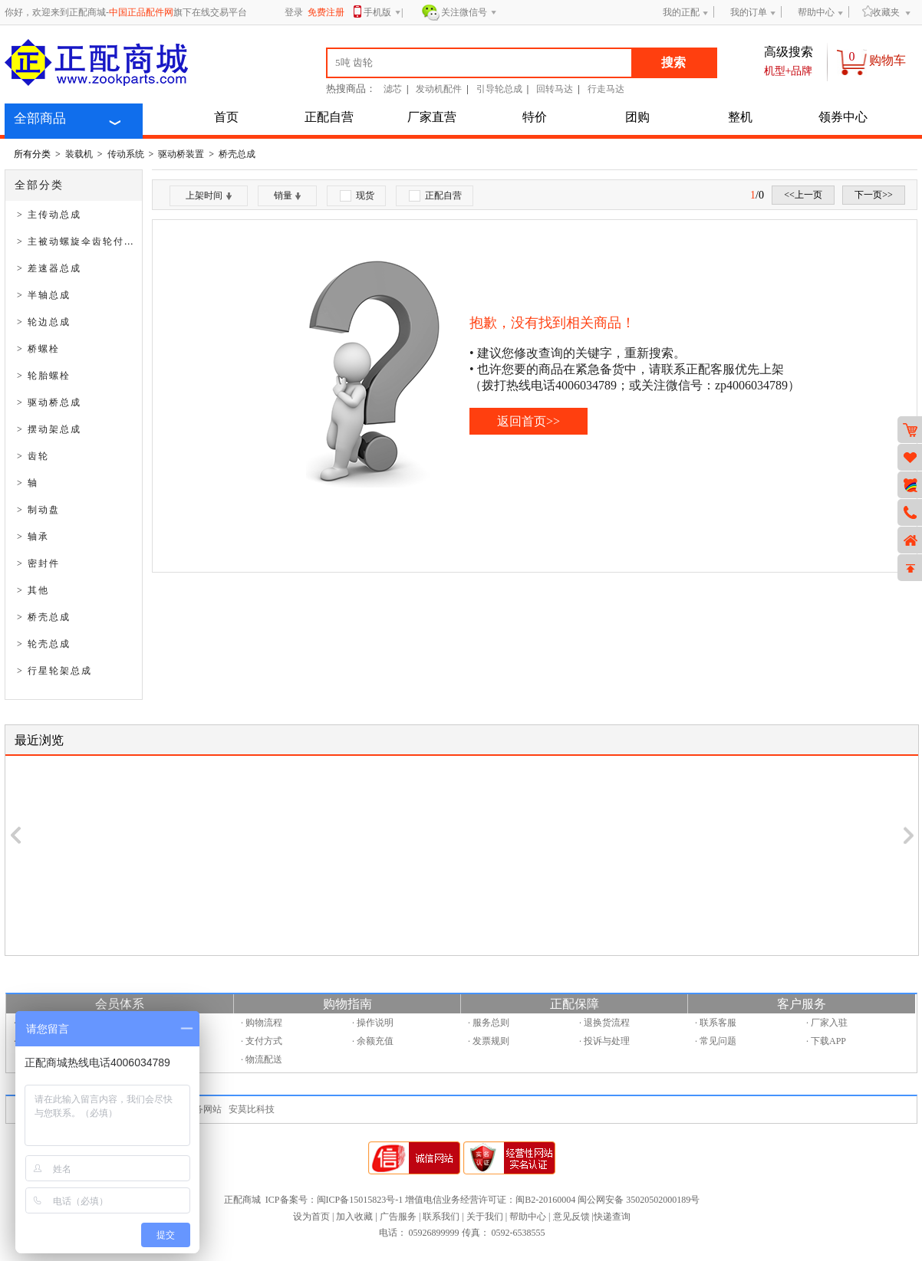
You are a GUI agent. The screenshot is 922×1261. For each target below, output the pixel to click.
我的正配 (681, 12)
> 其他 (33, 590)
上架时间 (209, 195)
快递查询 (612, 1216)
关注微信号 (469, 13)
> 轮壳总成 (44, 644)
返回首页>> (528, 421)
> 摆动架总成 (49, 429)
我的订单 (748, 12)
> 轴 (27, 483)
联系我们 (441, 1216)
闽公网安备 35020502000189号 (639, 1199)
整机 (740, 116)
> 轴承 (33, 536)
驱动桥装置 (181, 154)
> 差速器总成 (49, 268)
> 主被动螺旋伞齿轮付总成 (81, 241)
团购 (637, 116)
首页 (226, 116)
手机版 (382, 13)
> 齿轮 (33, 456)
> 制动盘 (38, 509)
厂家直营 (431, 116)
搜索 (673, 62)
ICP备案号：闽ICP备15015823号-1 (334, 1199)
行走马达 (606, 89)
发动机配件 (439, 89)
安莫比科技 (252, 1109)
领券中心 (843, 116)
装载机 (79, 154)
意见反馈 (571, 1216)
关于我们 (484, 1216)
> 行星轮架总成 (54, 670)
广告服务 (398, 1216)
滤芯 (393, 89)
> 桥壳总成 (44, 617)
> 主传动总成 (49, 214)
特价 (534, 116)
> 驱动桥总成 (49, 402)
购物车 (887, 60)
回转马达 (554, 89)
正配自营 (329, 116)
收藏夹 (881, 12)
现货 (357, 196)
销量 (287, 195)
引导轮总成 (499, 89)
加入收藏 (354, 1216)
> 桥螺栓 (38, 348)
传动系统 (125, 154)
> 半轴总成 (44, 295)
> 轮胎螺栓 (44, 375)
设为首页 (311, 1216)
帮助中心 (816, 12)
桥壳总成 (237, 154)
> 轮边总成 (44, 322)
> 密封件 (38, 563)
